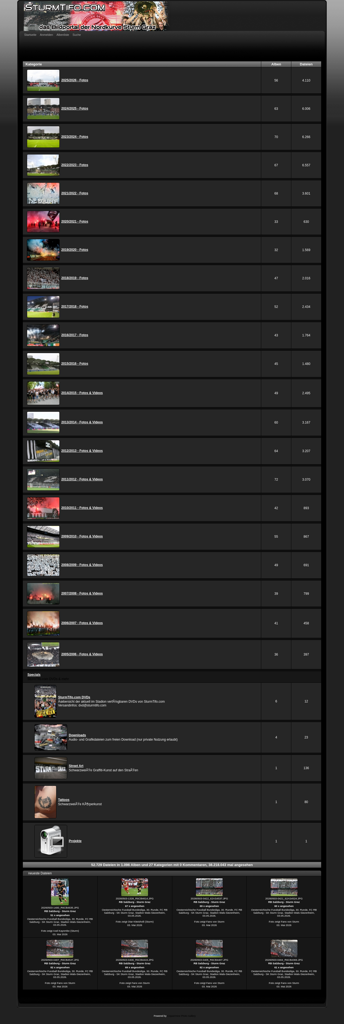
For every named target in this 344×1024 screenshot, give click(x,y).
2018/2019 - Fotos (74, 278)
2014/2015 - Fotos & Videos (82, 393)
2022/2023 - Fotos (74, 165)
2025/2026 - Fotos (74, 80)
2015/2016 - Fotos (74, 363)
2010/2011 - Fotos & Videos (82, 508)
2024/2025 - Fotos (74, 108)
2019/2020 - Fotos (74, 250)
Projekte (75, 841)
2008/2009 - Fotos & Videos (82, 565)
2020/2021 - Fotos (74, 221)
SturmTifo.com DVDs (74, 697)
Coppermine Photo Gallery (181, 1016)
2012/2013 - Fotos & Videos (82, 451)
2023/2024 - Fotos (74, 137)
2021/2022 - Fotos (74, 193)
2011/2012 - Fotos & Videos (82, 479)
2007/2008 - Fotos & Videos (82, 593)
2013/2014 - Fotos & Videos (82, 422)
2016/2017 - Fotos (74, 335)
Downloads (77, 735)
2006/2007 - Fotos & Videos (82, 623)
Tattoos (63, 800)
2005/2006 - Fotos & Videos (82, 654)
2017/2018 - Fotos (74, 306)
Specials (34, 675)
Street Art (76, 766)
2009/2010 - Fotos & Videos (82, 536)
